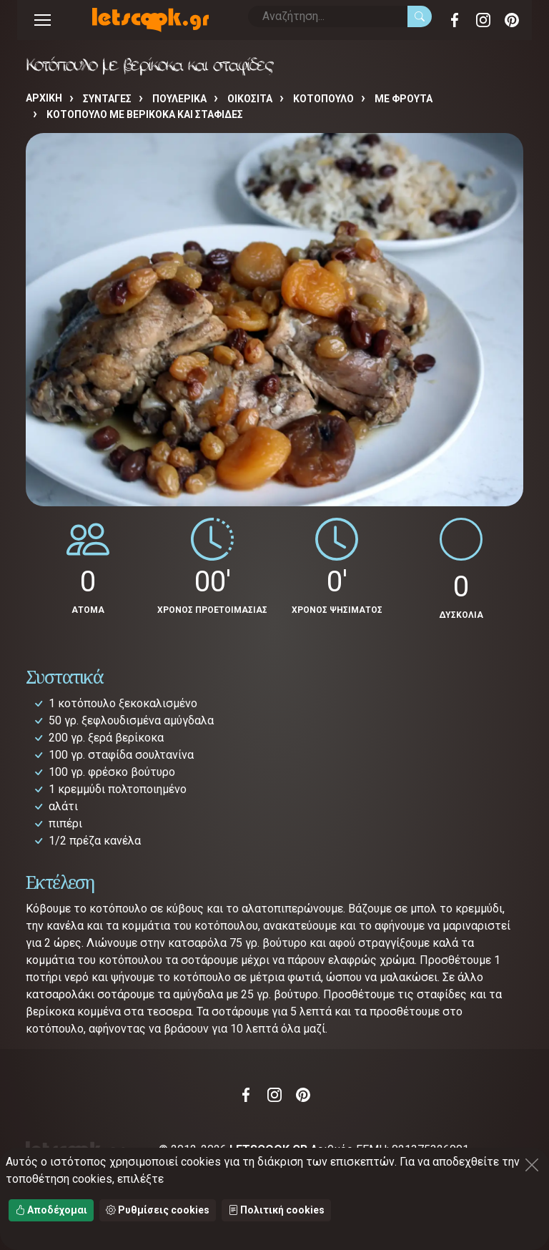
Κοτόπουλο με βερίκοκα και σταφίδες (144, 114)
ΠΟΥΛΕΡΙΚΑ (179, 98)
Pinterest (511, 20)
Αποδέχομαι (51, 1210)
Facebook (454, 20)
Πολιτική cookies (276, 1210)
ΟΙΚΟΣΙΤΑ (249, 98)
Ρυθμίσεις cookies (157, 1210)
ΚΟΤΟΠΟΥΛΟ (323, 98)
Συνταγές (107, 98)
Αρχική (44, 98)
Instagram (483, 20)
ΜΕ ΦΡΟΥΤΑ (403, 98)
